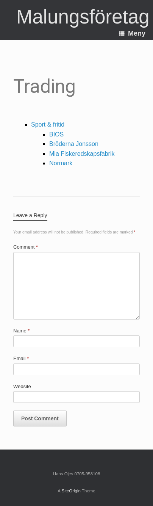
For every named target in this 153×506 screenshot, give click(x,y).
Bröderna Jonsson (73, 144)
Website (22, 386)
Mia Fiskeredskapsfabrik (82, 153)
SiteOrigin (71, 491)
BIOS (56, 134)
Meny (132, 33)
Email (21, 358)
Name (21, 331)
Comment (25, 247)
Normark (60, 163)
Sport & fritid (47, 124)
